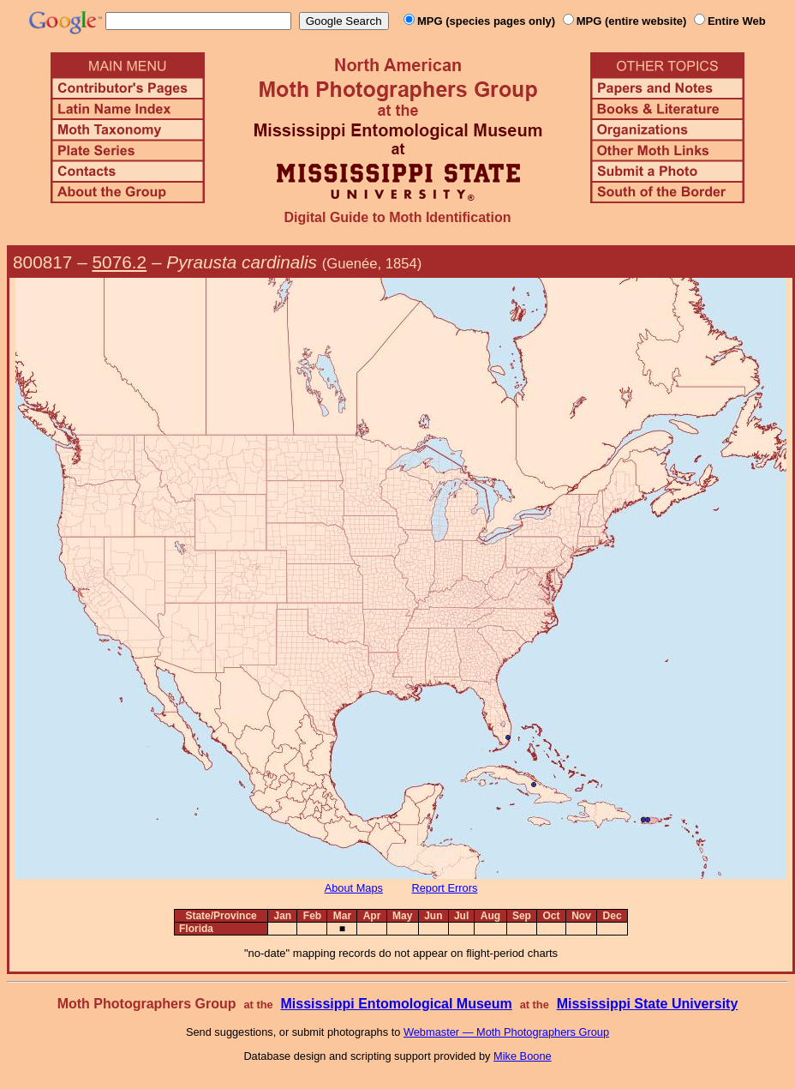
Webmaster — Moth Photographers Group (506, 1032)
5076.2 (120, 262)
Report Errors (445, 887)
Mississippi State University (647, 1003)
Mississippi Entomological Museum (395, 1003)
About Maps (354, 887)
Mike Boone (522, 1056)
